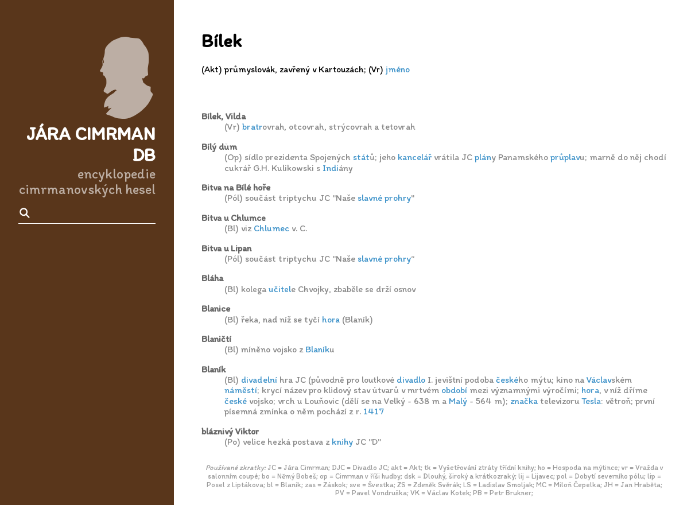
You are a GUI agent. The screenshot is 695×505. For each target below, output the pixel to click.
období (454, 389)
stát (361, 157)
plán (483, 157)
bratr (252, 126)
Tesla (591, 400)
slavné (370, 197)
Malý (458, 400)
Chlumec (271, 228)
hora (331, 319)
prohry (398, 197)
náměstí (240, 389)
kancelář (415, 157)
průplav (565, 157)
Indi (331, 167)
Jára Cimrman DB (91, 144)
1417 (373, 411)
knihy (342, 441)
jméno (398, 69)
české (507, 379)
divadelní (259, 379)
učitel (280, 288)
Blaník (317, 349)
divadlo (411, 379)
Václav (599, 379)
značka (524, 400)
